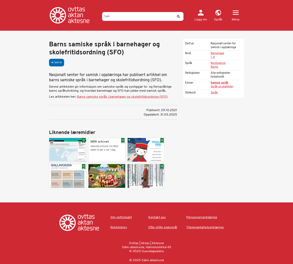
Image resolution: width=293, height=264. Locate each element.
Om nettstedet (121, 217)
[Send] (178, 16)
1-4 (213, 57)
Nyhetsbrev (118, 227)
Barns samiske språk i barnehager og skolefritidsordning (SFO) (122, 97)
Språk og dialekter (222, 87)
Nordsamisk (218, 63)
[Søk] (142, 16)
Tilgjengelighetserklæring (205, 227)
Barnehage (217, 53)
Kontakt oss (157, 217)
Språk (214, 93)
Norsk (214, 67)
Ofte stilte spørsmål (162, 227)
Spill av (56, 62)
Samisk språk (219, 83)
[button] (218, 15)
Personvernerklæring (201, 217)
